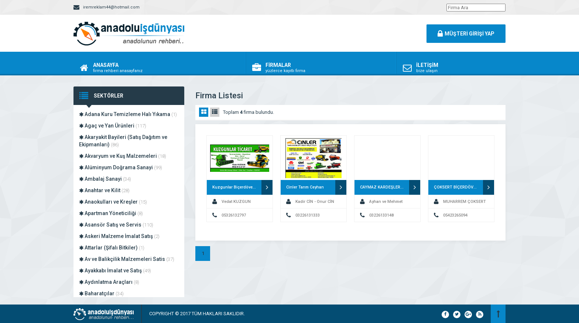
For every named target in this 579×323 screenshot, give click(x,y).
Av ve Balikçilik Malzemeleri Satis (126, 259)
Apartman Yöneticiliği (111, 213)
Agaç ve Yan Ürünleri (112, 126)
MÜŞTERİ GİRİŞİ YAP (466, 33)
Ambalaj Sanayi (105, 179)
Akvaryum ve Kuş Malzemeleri (122, 156)
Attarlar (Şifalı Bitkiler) (111, 248)
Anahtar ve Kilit (104, 190)
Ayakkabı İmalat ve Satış (115, 270)
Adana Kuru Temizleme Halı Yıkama (128, 114)
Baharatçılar (101, 293)
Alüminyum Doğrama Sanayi (120, 167)
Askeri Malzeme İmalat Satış (119, 236)
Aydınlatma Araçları (109, 282)
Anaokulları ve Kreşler (113, 202)
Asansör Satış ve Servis (116, 225)
